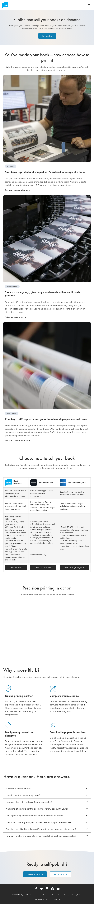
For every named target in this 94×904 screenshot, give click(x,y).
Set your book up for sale (17, 190)
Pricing (66, 895)
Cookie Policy (39, 899)
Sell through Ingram (74, 567)
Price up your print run (16, 317)
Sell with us (16, 567)
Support (49, 899)
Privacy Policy (77, 895)
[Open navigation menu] (89, 5)
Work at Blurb (57, 895)
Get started (47, 35)
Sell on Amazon (43, 567)
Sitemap (57, 899)
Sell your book (60, 874)
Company (46, 895)
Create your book (35, 874)
